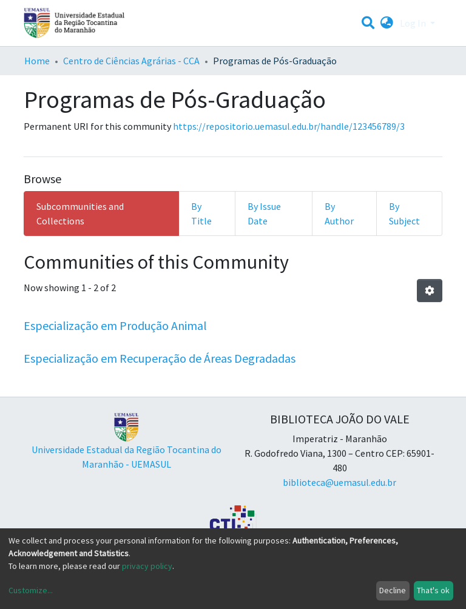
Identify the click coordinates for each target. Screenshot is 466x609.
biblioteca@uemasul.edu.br (339, 482)
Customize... (30, 590)
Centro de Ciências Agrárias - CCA (131, 61)
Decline (392, 590)
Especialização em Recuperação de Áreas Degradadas (159, 358)
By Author (339, 213)
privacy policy (147, 565)
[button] (386, 23)
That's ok (433, 590)
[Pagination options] (429, 290)
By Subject (404, 213)
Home (37, 61)
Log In (414, 23)
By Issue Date (264, 213)
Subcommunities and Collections (80, 213)
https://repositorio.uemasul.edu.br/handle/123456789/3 (289, 126)
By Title (201, 213)
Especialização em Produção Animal (115, 325)
